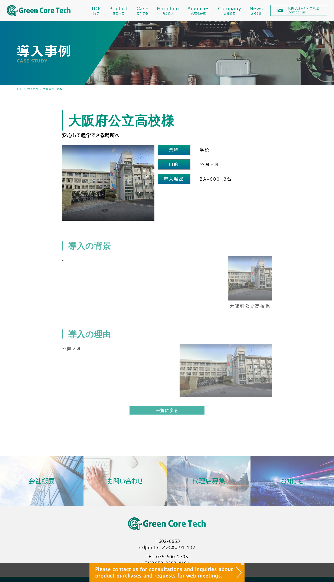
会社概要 (42, 481)
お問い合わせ (125, 481)
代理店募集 (208, 481)
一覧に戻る (167, 411)
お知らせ (292, 481)
